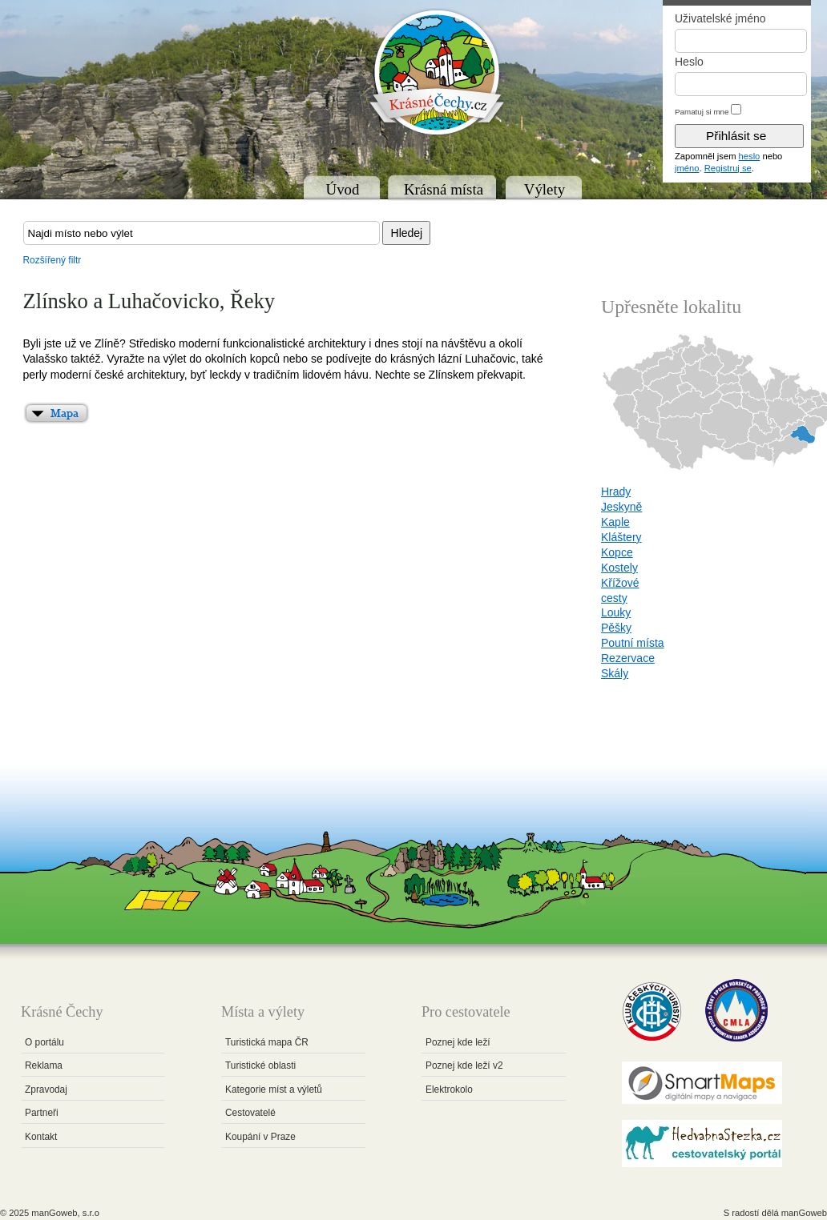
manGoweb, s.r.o (65, 1213)
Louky (616, 612)
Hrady (616, 491)
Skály (614, 673)
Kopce (617, 552)
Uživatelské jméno (720, 18)
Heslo (689, 61)
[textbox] (201, 233)
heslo (749, 156)
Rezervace (628, 658)
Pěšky (616, 627)
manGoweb (804, 1213)
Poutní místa (632, 642)
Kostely (619, 567)
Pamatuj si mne (702, 111)
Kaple (615, 522)
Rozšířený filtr (52, 260)
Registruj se (728, 168)
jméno (687, 168)
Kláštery (621, 537)
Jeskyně (621, 506)
